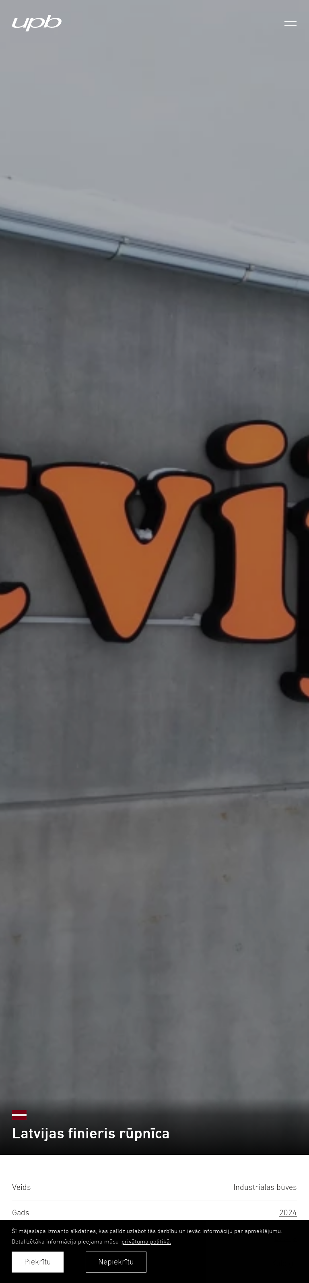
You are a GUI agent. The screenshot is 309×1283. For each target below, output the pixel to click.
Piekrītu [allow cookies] (37, 1261)
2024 (288, 1212)
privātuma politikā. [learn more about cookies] (146, 1241)
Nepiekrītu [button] (116, 1261)
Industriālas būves (265, 1187)
